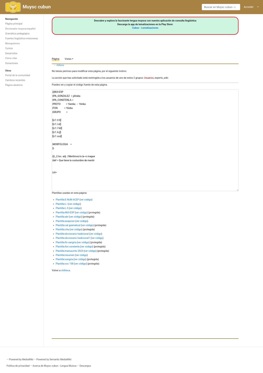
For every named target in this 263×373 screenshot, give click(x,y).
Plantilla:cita (62, 229)
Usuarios (149, 77)
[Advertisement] (22, 141)
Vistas (68, 59)
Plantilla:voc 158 (64, 263)
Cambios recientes (15, 80)
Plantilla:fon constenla (68, 246)
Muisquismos (12, 43)
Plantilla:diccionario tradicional (72, 233)
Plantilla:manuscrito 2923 (69, 251)
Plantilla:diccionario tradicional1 (73, 238)
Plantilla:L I (61, 204)
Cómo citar (11, 58)
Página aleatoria (14, 85)
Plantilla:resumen (65, 255)
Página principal (13, 23)
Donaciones (11, 63)
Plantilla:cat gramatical (68, 225)
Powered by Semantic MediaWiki (53, 359)
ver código (86, 199)
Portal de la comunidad (17, 75)
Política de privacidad (18, 365)
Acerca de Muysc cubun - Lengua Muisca (54, 365)
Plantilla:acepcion (65, 221)
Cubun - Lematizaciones (145, 27)
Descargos (85, 365)
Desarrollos (11, 53)
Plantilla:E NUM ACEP (67, 199)
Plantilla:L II (62, 208)
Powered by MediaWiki (21, 359)
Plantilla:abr (62, 216)
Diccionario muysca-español (20, 28)
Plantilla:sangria (64, 259)
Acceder (249, 7)
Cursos (9, 48)
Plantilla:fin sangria (66, 242)
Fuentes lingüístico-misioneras (21, 38)
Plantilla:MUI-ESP (65, 212)
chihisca (60, 65)
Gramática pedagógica (17, 33)
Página (55, 59)
